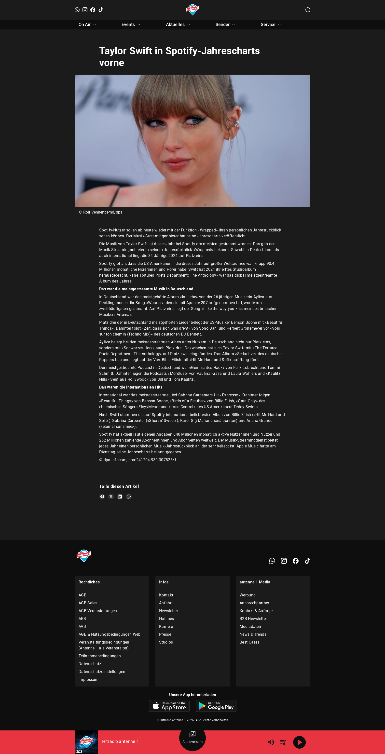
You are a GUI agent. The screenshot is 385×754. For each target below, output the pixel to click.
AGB (82, 595)
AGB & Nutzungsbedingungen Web (110, 634)
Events (132, 24)
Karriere (166, 626)
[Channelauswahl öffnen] (307, 10)
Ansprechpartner (254, 603)
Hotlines (166, 618)
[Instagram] (84, 9)
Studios (166, 642)
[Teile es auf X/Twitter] (111, 496)
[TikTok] (100, 9)
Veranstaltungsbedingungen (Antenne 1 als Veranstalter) (104, 645)
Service (271, 24)
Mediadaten (250, 626)
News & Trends (253, 634)
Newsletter (168, 610)
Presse (165, 634)
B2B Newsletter (253, 618)
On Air (88, 24)
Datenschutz (90, 663)
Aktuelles (179, 24)
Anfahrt (166, 603)
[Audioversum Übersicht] (192, 738)
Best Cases (250, 642)
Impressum (89, 679)
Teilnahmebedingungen (100, 656)
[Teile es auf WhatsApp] (129, 496)
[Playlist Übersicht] (283, 742)
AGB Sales (88, 603)
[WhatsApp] (77, 9)
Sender (226, 24)
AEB (82, 618)
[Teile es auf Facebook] (102, 496)
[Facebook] (92, 9)
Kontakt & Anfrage (256, 610)
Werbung (248, 595)
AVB (82, 626)
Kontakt (166, 595)
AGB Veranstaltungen (98, 610)
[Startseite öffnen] (193, 10)
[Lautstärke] (271, 742)
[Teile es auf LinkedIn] (120, 496)
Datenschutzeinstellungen (102, 671)
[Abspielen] (299, 742)
